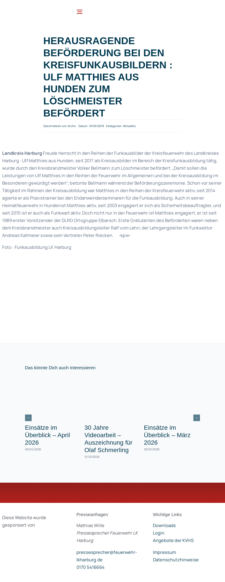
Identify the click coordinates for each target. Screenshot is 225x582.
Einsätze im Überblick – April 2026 (47, 435)
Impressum (164, 552)
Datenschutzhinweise (176, 560)
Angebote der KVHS (173, 540)
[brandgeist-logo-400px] (32, 535)
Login (158, 533)
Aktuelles (129, 126)
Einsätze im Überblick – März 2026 (167, 435)
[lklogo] (28, 6)
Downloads (164, 525)
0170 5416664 (90, 567)
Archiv (72, 126)
